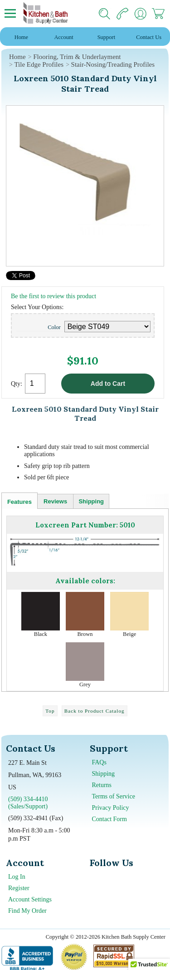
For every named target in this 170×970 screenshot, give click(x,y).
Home (21, 37)
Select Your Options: (37, 307)
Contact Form (109, 819)
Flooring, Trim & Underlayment (77, 56)
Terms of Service (113, 796)
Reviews (55, 501)
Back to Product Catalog (94, 711)
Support (106, 37)
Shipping (91, 501)
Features (19, 501)
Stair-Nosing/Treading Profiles (113, 64)
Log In (16, 876)
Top (49, 711)
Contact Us (148, 37)
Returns (102, 785)
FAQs (99, 762)
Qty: (16, 383)
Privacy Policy (110, 807)
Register (18, 888)
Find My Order (27, 910)
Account (63, 37)
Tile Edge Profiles (38, 64)
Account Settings (30, 899)
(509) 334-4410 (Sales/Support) (28, 803)
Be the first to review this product (53, 296)
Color (54, 327)
